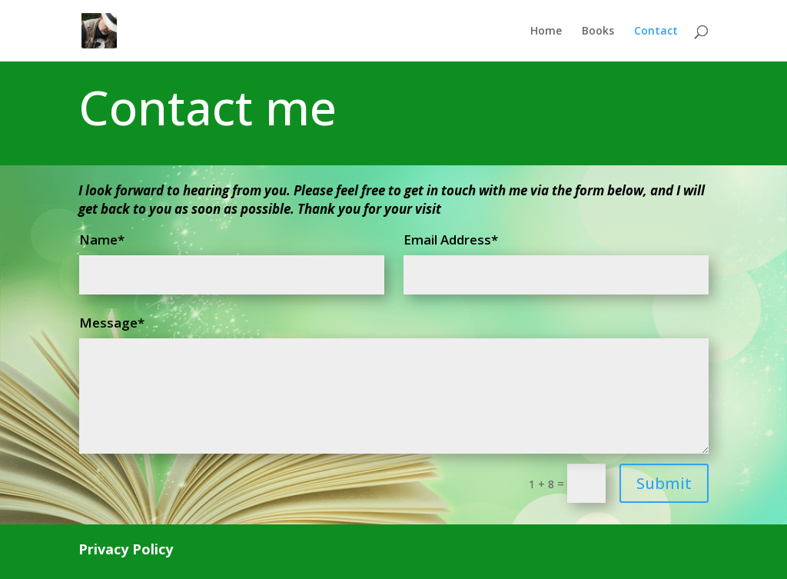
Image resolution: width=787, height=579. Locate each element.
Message (108, 322)
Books (598, 31)
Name (98, 239)
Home (546, 31)
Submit (664, 483)
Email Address (447, 239)
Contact (656, 31)
